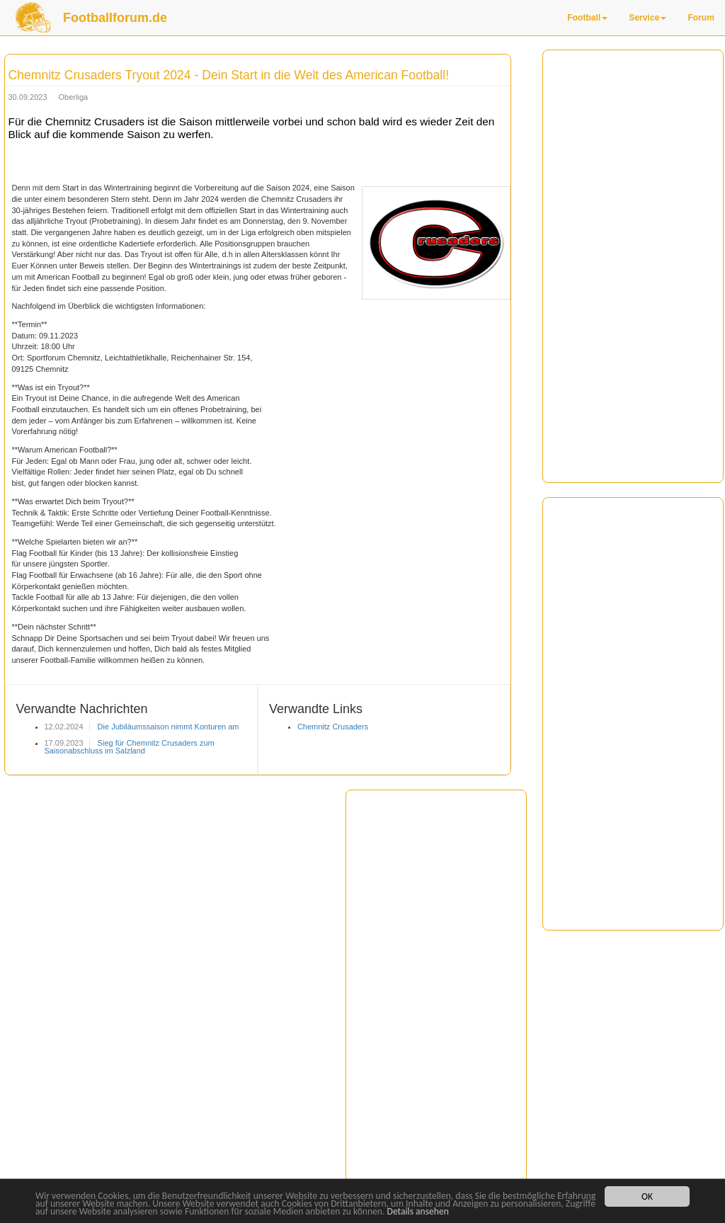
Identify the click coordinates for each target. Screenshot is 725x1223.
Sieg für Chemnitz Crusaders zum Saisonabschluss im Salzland (130, 747)
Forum (700, 18)
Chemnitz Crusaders (332, 726)
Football (587, 18)
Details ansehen (418, 1211)
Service (647, 18)
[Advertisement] (633, 266)
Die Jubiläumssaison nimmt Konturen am (167, 726)
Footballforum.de (115, 18)
